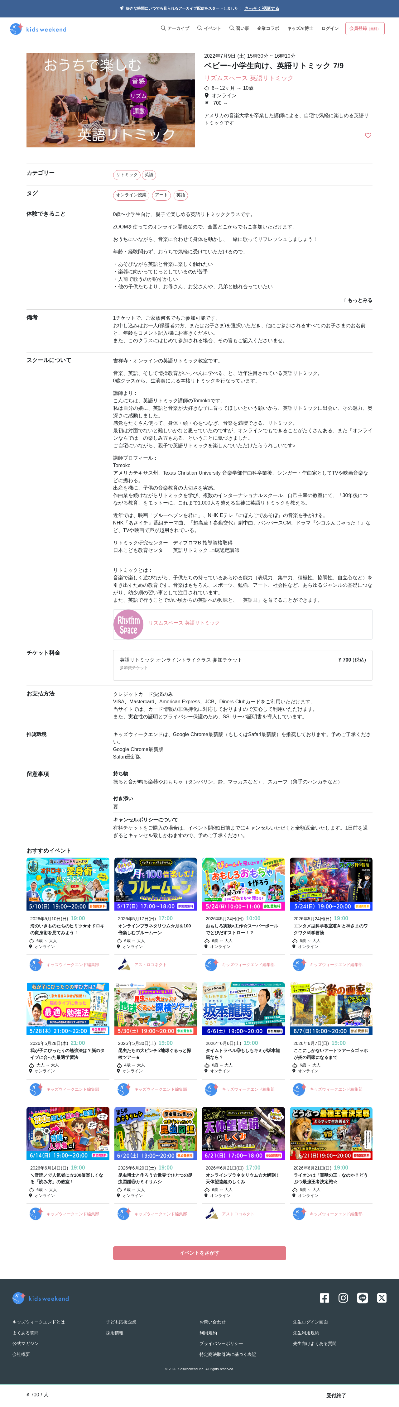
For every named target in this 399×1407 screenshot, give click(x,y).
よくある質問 (25, 1332)
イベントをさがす (199, 1253)
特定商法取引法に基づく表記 (228, 1353)
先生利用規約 (306, 1332)
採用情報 (114, 1332)
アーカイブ (175, 28)
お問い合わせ (213, 1321)
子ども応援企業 (121, 1321)
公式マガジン (25, 1343)
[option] (110, 102)
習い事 (239, 28)
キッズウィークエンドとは (38, 1321)
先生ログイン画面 (310, 1321)
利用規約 (208, 1332)
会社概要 (21, 1353)
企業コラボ (268, 28)
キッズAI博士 (300, 28)
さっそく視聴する (261, 8)
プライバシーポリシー (221, 1343)
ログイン (330, 28)
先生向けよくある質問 (315, 1343)
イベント (209, 28)
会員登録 (365, 28)
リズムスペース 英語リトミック (249, 79)
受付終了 (336, 1396)
